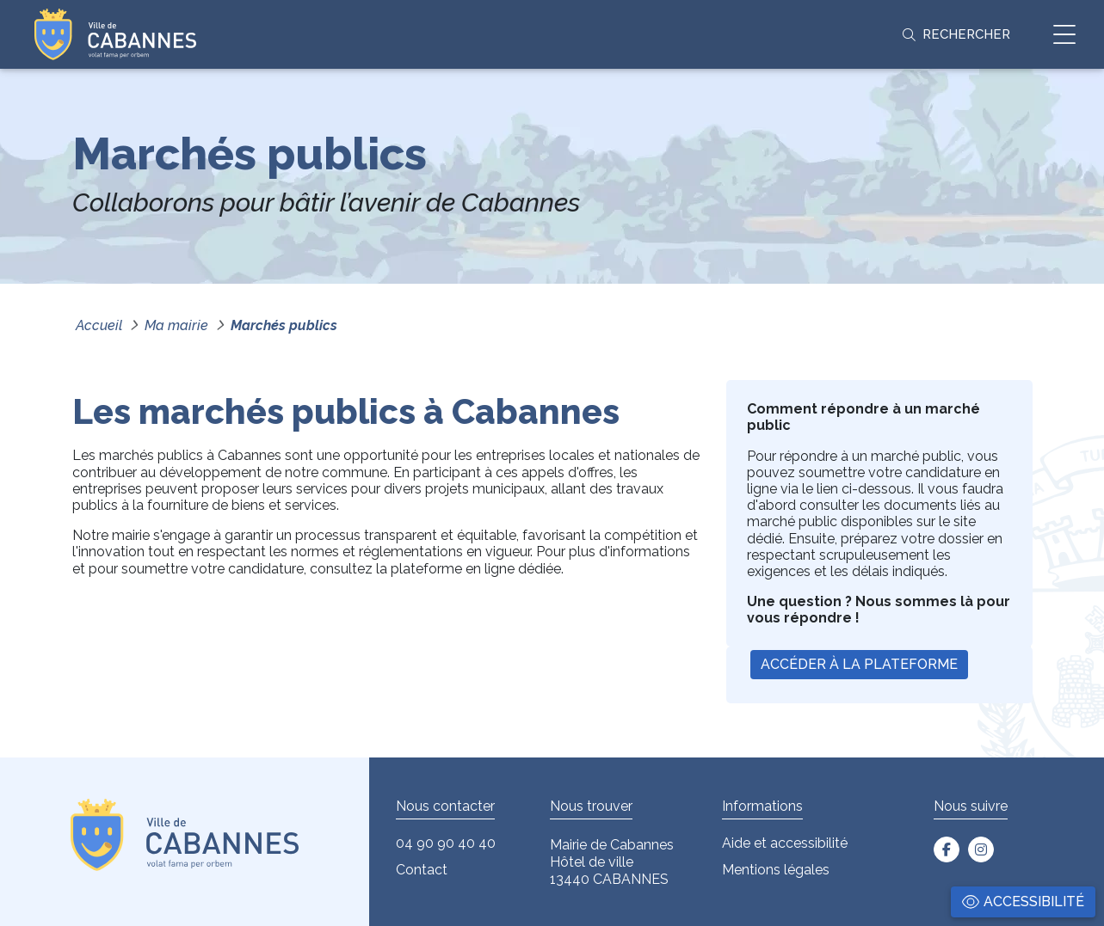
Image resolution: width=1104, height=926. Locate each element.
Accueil (99, 325)
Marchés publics (284, 325)
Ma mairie (176, 325)
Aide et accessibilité (785, 843)
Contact (421, 870)
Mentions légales (776, 870)
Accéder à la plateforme (859, 664)
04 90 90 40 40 (446, 843)
